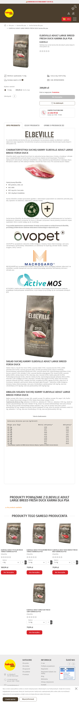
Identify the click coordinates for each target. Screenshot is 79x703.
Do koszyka (57, 97)
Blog (42, 676)
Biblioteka (44, 679)
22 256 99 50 (53, 113)
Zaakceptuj (10, 699)
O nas (43, 663)
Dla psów (26, 663)
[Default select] (10, 562)
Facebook (69, 664)
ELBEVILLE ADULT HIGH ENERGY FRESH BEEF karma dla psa (64, 551)
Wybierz (5, 560)
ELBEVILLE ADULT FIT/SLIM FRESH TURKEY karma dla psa (12, 551)
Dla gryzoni (26, 669)
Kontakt (43, 685)
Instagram (73, 664)
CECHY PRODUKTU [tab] (32, 125)
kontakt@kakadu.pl (13, 685)
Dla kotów (26, 666)
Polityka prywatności (48, 666)
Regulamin (44, 669)
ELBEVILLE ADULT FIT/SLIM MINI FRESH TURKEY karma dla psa (39, 551)
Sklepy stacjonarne (47, 682)
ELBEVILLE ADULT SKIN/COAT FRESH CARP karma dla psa (38, 611)
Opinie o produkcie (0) (54, 125)
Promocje (26, 674)
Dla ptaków (26, 672)
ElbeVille (44, 42)
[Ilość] (22, 562)
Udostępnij (14, 96)
